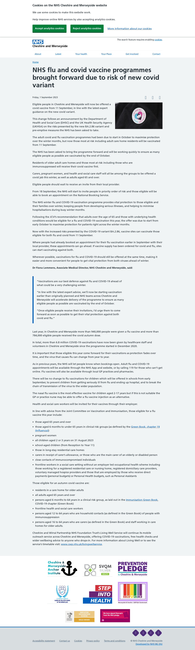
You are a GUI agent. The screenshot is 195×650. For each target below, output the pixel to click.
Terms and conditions (114, 640)
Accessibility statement (43, 640)
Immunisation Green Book (142, 499)
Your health (81, 54)
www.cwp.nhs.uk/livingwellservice (81, 544)
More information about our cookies (130, 28)
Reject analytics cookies (87, 28)
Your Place (106, 54)
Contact (156, 54)
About (38, 54)
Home (35, 62)
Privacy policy (93, 640)
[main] (97, 311)
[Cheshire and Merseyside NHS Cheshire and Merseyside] (50, 44)
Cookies (78, 640)
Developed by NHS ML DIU (149, 644)
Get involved (132, 54)
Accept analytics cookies (49, 28)
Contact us (64, 640)
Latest (58, 54)
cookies (158, 39)
